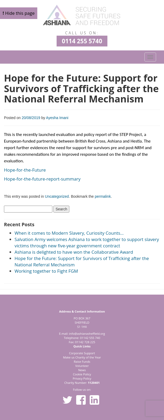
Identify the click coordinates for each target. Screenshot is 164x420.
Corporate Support (82, 353)
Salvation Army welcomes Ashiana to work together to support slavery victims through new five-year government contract (87, 242)
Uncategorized (57, 196)
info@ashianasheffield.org (87, 334)
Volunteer (82, 366)
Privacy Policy (82, 378)
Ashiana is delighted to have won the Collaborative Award (74, 252)
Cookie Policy (82, 374)
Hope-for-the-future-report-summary (42, 179)
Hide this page (19, 13)
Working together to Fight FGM (46, 271)
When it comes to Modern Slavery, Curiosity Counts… (69, 233)
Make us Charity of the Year (82, 357)
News (82, 370)
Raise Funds (82, 362)
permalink (103, 196)
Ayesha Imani (57, 118)
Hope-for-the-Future (25, 170)
